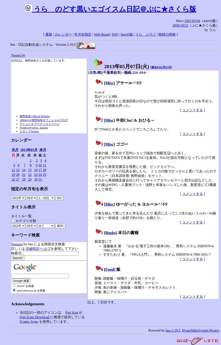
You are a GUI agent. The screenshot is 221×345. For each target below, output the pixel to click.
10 (40, 165)
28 (23, 179)
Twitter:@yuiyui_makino (34, 127)
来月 (42, 150)
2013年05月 (29, 150)
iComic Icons (29, 321)
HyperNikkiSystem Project (200, 330)
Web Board (101, 34)
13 (17, 170)
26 (13, 179)
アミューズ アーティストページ (40, 124)
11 (44, 165)
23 (36, 174)
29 (30, 179)
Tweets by (18, 55)
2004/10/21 (180, 25)
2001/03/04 (192, 21)
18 (44, 170)
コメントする (192, 110)
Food (109, 269)
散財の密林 (167, 34)
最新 (48, 34)
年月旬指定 (83, 34)
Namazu (16, 244)
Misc (109, 83)
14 (23, 170)
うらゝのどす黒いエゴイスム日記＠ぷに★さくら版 (110, 9)
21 (23, 174)
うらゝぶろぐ (145, 34)
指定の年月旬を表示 (29, 189)
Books (110, 232)
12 (13, 170)
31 (40, 179)
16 (36, 170)
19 (13, 174)
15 (30, 170)
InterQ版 (126, 34)
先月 (15, 150)
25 (44, 174)
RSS (115, 34)
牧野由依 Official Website (35, 116)
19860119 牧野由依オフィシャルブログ (44, 120)
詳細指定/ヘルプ (38, 248)
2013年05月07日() (121, 66)
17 (40, 170)
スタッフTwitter (29, 131)
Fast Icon (71, 312)
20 (17, 174)
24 (40, 174)
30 (36, 179)
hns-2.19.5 (173, 330)
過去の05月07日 (161, 67)
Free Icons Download (34, 317)
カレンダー (63, 34)
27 (17, 179)
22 (30, 174)
